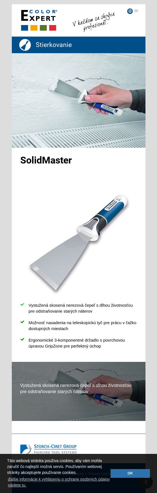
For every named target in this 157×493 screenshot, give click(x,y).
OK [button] (130, 473)
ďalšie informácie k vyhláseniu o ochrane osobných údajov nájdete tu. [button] (59, 482)
